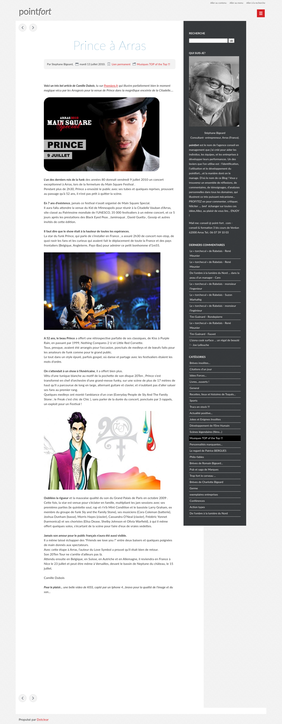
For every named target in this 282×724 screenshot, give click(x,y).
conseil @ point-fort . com (236, 221)
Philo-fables (217, 455)
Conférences (217, 499)
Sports (214, 399)
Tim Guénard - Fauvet (223, 332)
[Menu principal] (261, 13)
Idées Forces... (218, 374)
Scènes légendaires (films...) (226, 430)
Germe (214, 487)
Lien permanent (121, 64)
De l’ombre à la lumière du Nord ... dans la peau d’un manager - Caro (233, 274)
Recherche (218, 33)
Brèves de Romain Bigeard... (227, 462)
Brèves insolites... (220, 361)
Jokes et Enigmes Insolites (225, 418)
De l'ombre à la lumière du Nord (229, 512)
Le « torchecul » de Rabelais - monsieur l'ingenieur (233, 285)
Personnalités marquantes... (226, 443)
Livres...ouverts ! (220, 380)
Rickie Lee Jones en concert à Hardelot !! (33, 28)
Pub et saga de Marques (224, 468)
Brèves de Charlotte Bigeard (227, 480)
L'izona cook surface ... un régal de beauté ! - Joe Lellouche (230, 341)
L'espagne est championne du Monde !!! (23, 28)
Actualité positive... (221, 411)
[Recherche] (229, 40)
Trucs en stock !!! (220, 405)
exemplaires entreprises (224, 493)
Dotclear (43, 720)
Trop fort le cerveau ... (223, 474)
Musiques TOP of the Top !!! (153, 64)
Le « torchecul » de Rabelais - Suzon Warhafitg (231, 296)
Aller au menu (235, 2)
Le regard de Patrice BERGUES (228, 449)
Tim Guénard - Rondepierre (226, 315)
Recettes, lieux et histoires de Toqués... (233, 393)
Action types (217, 505)
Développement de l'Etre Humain (230, 424)
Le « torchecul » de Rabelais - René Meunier (230, 252)
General (215, 386)
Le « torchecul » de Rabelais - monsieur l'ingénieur (233, 307)
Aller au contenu (216, 2)
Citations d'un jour (221, 368)
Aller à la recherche (255, 2)
